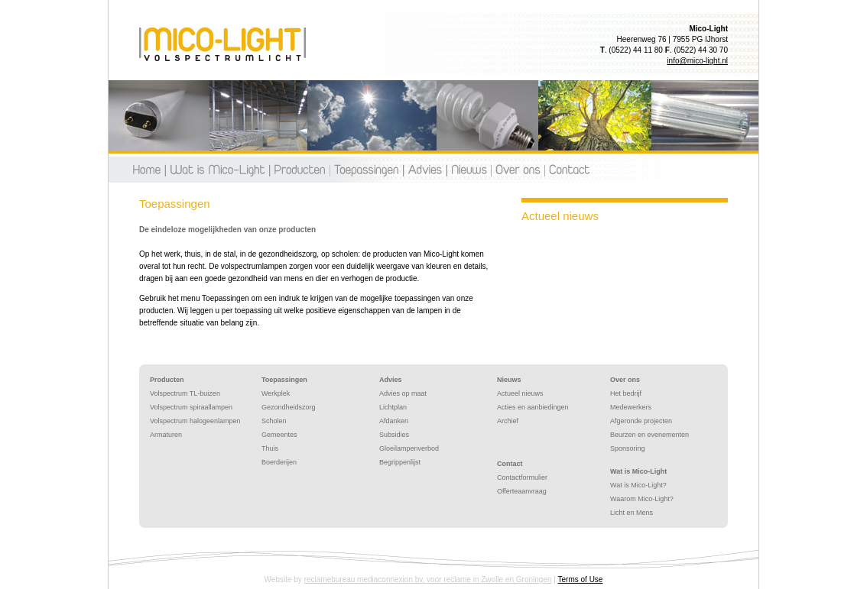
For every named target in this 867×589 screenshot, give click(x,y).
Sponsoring (627, 448)
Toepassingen (366, 170)
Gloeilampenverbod (409, 448)
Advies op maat (403, 393)
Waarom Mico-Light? (642, 499)
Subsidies (394, 435)
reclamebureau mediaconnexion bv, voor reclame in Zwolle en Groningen (428, 579)
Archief (507, 421)
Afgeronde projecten (641, 421)
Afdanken (393, 421)
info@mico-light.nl (697, 61)
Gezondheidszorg (288, 407)
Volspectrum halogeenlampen (195, 421)
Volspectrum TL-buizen (185, 393)
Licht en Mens (631, 512)
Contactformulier (522, 477)
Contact (567, 170)
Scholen (274, 421)
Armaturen (166, 435)
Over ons (517, 170)
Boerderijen (279, 462)
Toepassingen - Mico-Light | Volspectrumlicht (222, 44)
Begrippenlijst (400, 462)
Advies (424, 170)
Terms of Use (580, 579)
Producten (299, 170)
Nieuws (468, 170)
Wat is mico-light (217, 170)
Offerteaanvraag (522, 491)
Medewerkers (630, 407)
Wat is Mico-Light (638, 471)
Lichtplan (393, 407)
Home (148, 170)
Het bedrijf (625, 393)
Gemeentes (279, 435)
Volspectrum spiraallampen (191, 407)
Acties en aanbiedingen (533, 407)
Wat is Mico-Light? (638, 485)
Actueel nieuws (520, 393)
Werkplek (275, 393)
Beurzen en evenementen (649, 435)
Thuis (269, 448)
